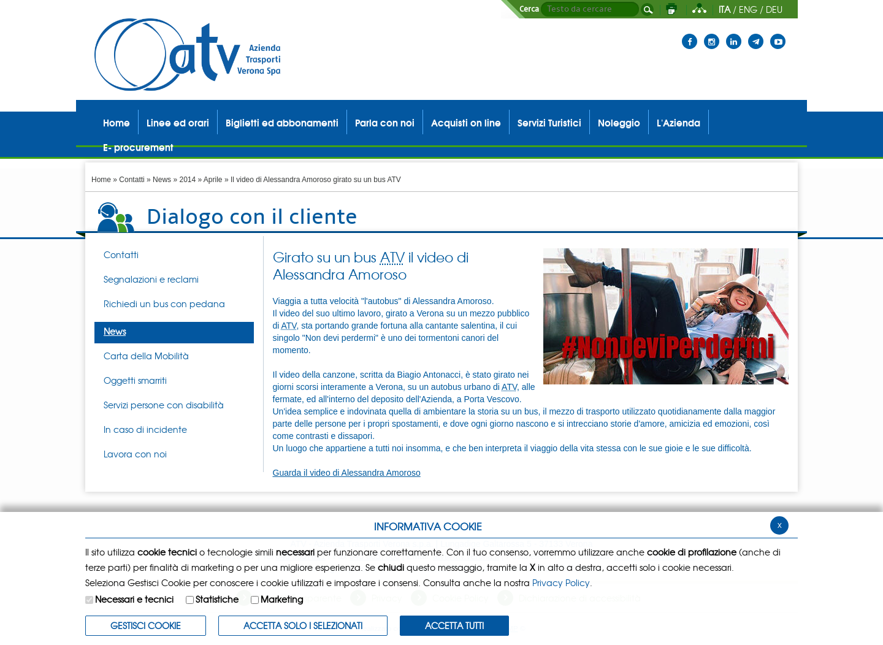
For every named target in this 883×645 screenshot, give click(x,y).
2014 (187, 179)
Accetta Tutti (454, 625)
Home (101, 179)
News (162, 179)
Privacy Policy (561, 582)
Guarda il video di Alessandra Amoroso (347, 473)
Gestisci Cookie (145, 625)
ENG (748, 9)
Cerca (529, 9)
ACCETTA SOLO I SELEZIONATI (302, 625)
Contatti (131, 179)
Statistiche (217, 599)
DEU (774, 9)
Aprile (213, 179)
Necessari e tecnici (134, 599)
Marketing (282, 599)
